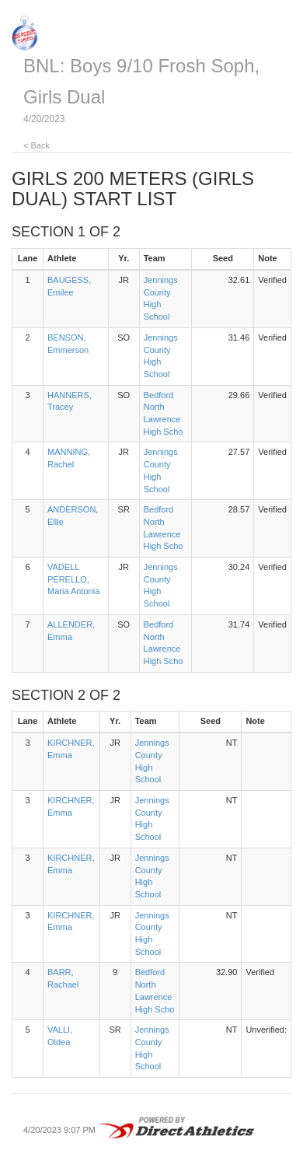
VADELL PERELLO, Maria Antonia (73, 579)
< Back (36, 145)
